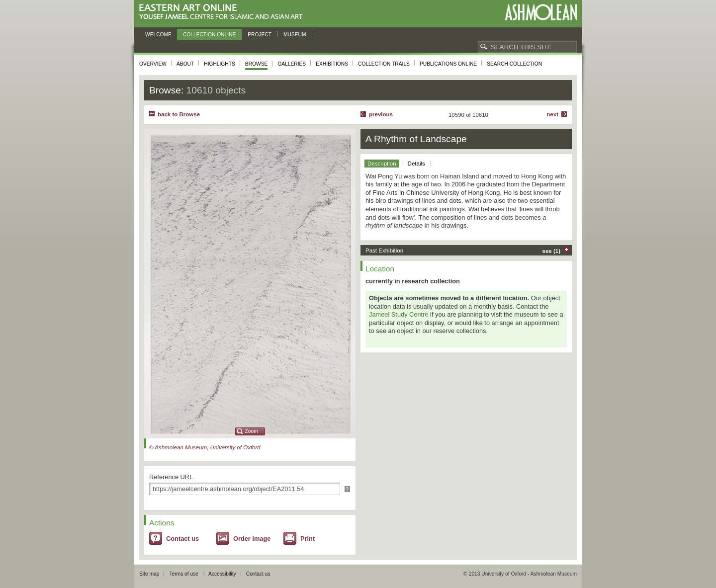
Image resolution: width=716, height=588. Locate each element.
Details (416, 164)
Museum (294, 34)
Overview (153, 64)
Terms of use (183, 574)
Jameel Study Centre (399, 314)
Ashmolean (541, 12)
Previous (381, 114)
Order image (251, 538)
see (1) (551, 251)
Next (552, 114)
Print (307, 538)
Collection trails (384, 64)
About (185, 64)
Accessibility (222, 574)
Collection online (209, 34)
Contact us (182, 538)
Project (259, 34)
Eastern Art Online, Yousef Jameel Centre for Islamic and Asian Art (223, 12)
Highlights (219, 64)
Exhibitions (332, 64)
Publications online (448, 64)
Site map (149, 574)
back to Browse (179, 114)
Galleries (291, 64)
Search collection (514, 64)
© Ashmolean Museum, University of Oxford (205, 447)
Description (381, 164)
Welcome (158, 34)
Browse (256, 64)
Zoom (251, 431)
